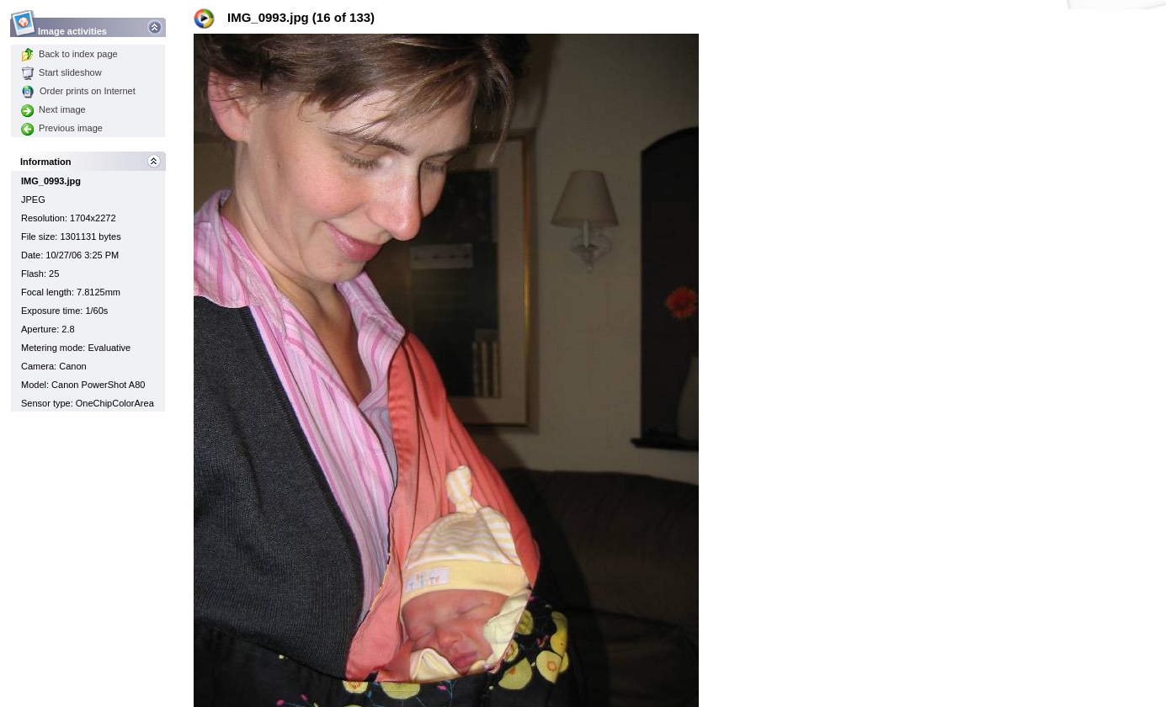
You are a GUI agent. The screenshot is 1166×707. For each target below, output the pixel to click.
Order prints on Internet (78, 91)
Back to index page (69, 54)
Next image (53, 109)
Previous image (62, 128)
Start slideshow (61, 72)
